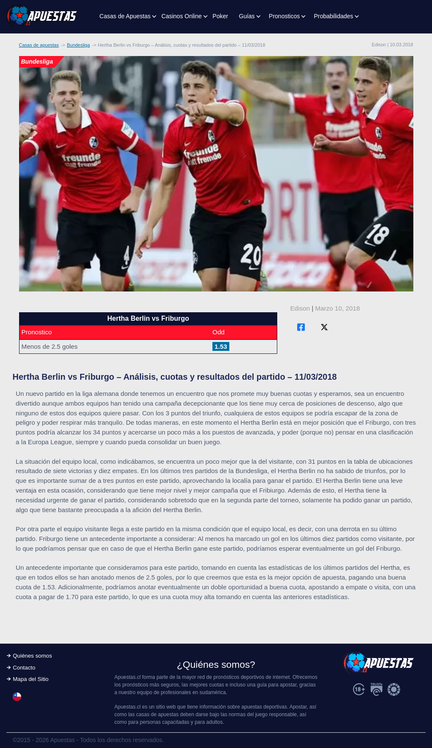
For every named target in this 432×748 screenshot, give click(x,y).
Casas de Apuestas (125, 16)
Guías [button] (247, 16)
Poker (220, 16)
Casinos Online (182, 16)
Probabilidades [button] (333, 16)
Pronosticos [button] (284, 16)
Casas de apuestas (39, 45)
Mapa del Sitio (30, 679)
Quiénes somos (32, 656)
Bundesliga (78, 45)
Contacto (24, 667)
